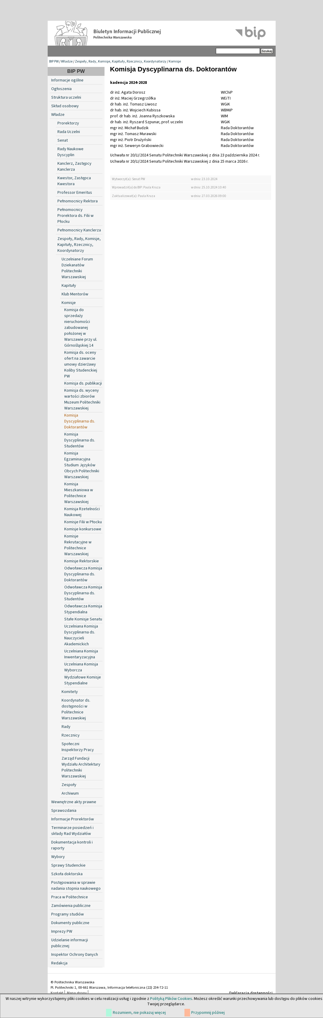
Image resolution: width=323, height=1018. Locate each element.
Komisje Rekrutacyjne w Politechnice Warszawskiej (77, 545)
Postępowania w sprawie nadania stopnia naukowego (76, 885)
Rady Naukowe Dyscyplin (70, 152)
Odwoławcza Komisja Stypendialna (83, 609)
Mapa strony (77, 992)
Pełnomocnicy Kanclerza (79, 230)
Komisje (175, 61)
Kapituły (69, 286)
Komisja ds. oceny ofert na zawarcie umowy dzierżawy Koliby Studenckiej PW (80, 364)
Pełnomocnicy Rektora (77, 201)
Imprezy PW (61, 931)
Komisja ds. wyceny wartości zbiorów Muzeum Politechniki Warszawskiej (82, 399)
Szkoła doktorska (67, 874)
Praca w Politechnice (69, 897)
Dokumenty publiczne (70, 923)
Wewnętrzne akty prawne (73, 802)
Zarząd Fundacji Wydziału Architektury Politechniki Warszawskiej (81, 767)
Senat (62, 140)
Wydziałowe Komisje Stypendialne (82, 680)
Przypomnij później (208, 1013)
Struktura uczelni (66, 97)
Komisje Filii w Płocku (83, 522)
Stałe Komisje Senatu (83, 619)
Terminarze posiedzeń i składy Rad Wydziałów (72, 831)
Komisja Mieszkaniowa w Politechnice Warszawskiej (78, 493)
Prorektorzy (68, 123)
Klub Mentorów (75, 294)
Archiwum (70, 793)
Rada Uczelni (68, 132)
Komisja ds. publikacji (83, 383)
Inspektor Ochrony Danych (74, 955)
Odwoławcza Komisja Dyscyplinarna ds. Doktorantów (83, 574)
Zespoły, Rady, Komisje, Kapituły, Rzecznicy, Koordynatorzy (120, 61)
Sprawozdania (63, 811)
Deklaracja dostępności (251, 993)
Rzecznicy (71, 735)
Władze (67, 61)
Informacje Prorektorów (72, 819)
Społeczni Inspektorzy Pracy (78, 747)
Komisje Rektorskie (81, 561)
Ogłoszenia (61, 89)
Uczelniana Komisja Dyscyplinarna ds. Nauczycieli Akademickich (81, 635)
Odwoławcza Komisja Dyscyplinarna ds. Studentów (83, 593)
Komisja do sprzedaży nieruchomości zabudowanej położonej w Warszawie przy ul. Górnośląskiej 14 (80, 327)
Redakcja (59, 963)
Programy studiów (67, 914)
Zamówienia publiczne (71, 906)
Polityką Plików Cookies (171, 999)
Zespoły (69, 785)
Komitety (70, 692)
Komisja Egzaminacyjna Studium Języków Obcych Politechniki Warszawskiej (81, 465)
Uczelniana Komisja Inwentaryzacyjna (81, 654)
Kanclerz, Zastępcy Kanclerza (74, 166)
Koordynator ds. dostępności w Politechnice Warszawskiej (76, 709)
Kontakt (57, 992)
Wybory (58, 857)
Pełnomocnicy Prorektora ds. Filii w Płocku (75, 216)
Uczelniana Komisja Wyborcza (81, 667)
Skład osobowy (65, 106)
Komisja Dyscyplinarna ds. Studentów (79, 440)
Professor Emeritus (74, 193)
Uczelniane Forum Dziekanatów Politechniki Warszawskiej (77, 268)
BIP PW (54, 61)
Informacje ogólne (67, 80)
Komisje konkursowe (82, 529)
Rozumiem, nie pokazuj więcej (139, 1013)
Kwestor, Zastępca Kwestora (74, 181)
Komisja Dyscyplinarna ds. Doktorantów (79, 421)
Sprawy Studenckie (68, 865)
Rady (66, 727)
